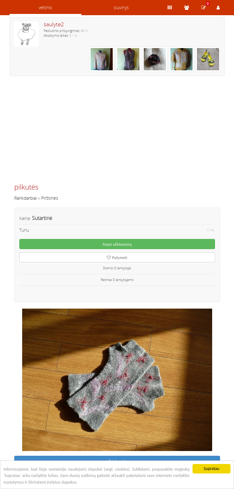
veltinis (45, 7)
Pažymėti (117, 257)
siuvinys (121, 7)
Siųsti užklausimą (117, 244)
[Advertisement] (117, 132)
